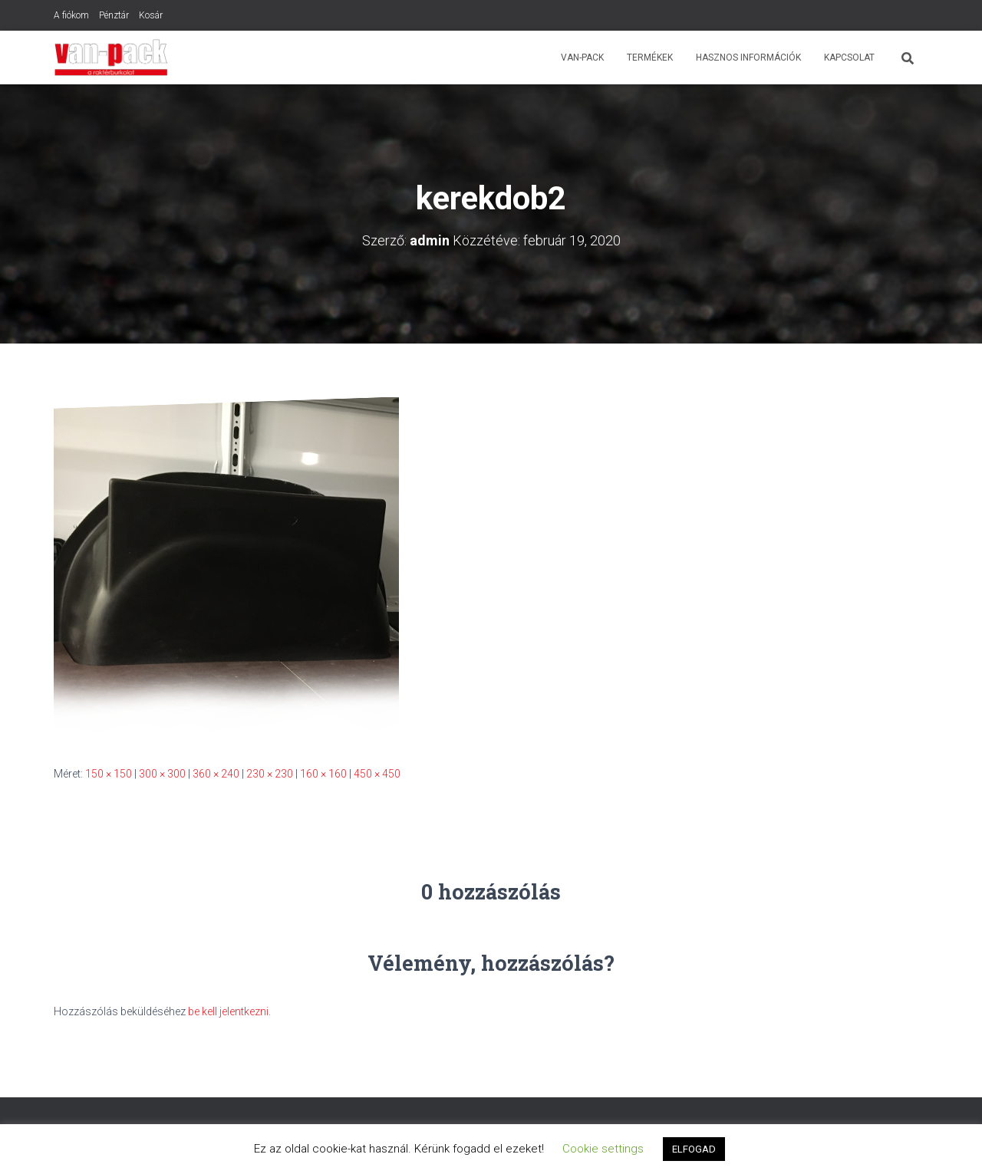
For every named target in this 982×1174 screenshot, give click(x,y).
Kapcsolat (849, 57)
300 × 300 (162, 774)
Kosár (151, 15)
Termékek (650, 57)
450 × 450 (377, 774)
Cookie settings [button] (603, 1149)
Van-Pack (582, 57)
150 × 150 (108, 774)
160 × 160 (323, 774)
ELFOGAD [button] (694, 1149)
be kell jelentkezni (228, 1011)
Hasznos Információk (748, 57)
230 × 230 (269, 774)
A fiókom (71, 15)
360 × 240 (216, 774)
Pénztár (114, 15)
